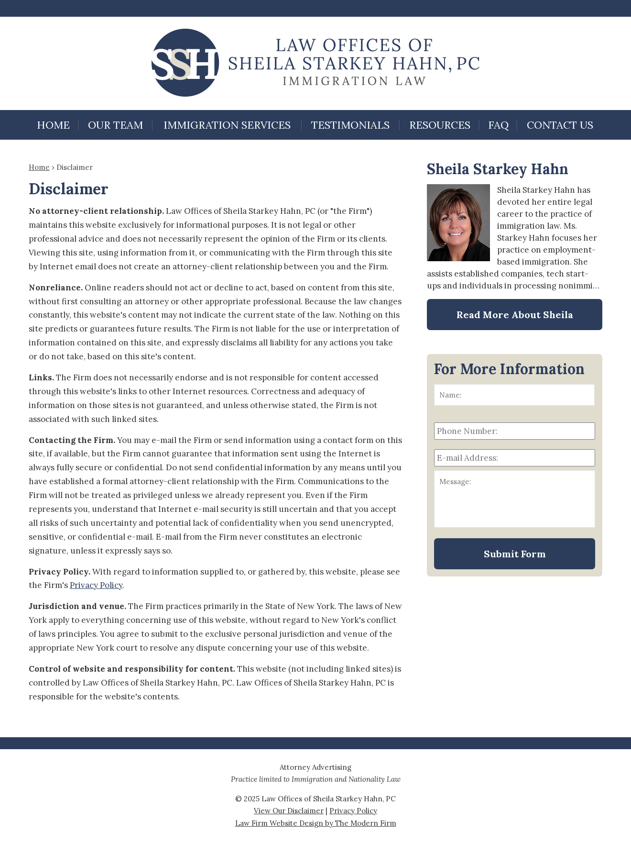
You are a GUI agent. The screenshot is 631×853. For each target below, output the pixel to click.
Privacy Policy (96, 585)
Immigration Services (227, 125)
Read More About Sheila (515, 315)
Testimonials (350, 125)
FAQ (498, 125)
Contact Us (560, 125)
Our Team (115, 125)
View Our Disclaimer (289, 810)
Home (53, 125)
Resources (439, 125)
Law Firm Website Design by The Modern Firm (315, 823)
